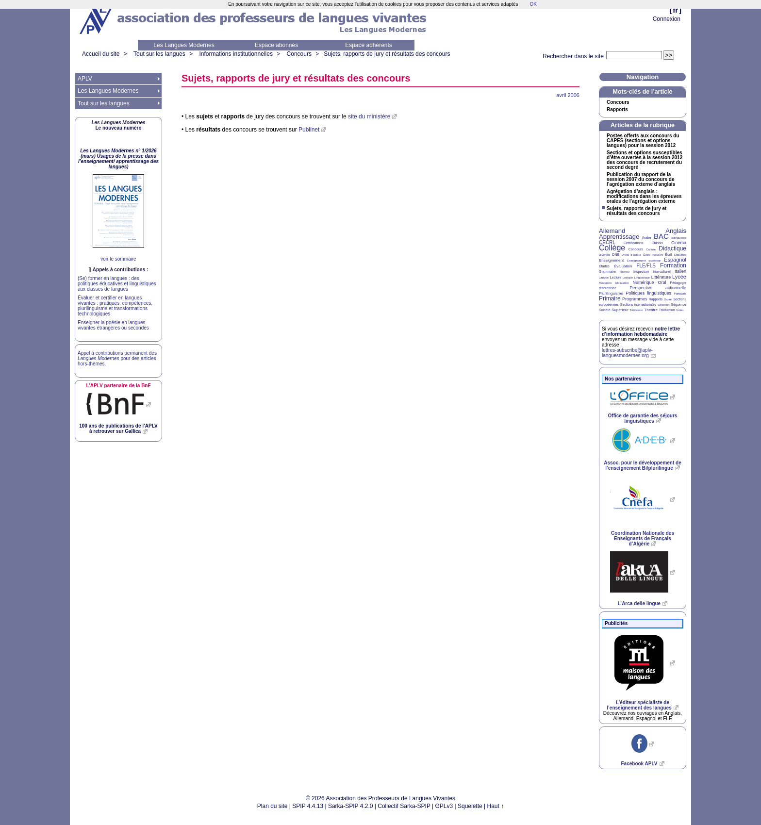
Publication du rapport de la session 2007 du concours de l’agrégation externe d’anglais (641, 179)
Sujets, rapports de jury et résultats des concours (387, 53)
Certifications (633, 243)
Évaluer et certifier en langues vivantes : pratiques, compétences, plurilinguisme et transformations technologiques (115, 305)
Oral (662, 282)
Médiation (605, 282)
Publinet (308, 129)
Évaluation (623, 266)
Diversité (604, 254)
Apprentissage (619, 236)
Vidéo (679, 310)
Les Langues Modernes (183, 45)
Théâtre (651, 310)
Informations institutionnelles (235, 53)
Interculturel (662, 271)
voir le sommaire (118, 259)
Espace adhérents (368, 45)
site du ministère (369, 116)
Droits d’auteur (631, 254)
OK (532, 4)
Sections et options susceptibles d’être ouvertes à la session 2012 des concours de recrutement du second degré (644, 160)
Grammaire (607, 271)
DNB (616, 254)
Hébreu (624, 271)
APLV (85, 78)
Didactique (672, 248)
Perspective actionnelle (657, 287)
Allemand (612, 230)
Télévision (636, 310)
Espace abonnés (276, 45)
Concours (299, 53)
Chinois (657, 243)
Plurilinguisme (611, 293)
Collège (612, 248)
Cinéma (678, 242)
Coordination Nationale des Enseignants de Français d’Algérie (642, 538)
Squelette (470, 806)
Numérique (643, 282)
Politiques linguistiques (648, 293)
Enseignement (611, 260)
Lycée (679, 277)
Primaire (610, 298)
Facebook (639, 763)
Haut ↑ (495, 806)
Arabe (646, 237)
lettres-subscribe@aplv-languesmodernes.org (627, 352)
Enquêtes (680, 254)
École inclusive (653, 254)
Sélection (664, 304)
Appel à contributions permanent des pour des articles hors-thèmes (117, 358)
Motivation (622, 282)
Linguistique (642, 277)
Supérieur (620, 310)
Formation (673, 265)
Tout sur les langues (159, 53)
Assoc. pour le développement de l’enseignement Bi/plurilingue (642, 465)
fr (675, 10)
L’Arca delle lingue (639, 603)
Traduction (667, 310)
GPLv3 (444, 806)
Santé (668, 299)
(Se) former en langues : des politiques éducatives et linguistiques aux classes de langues (117, 284)
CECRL (607, 242)
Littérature (661, 277)
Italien (680, 271)
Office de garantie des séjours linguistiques (643, 418)
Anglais (675, 230)
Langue (604, 277)
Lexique (628, 277)
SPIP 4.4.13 (307, 806)
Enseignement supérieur (644, 260)
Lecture (615, 277)
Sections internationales (638, 304)
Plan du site (272, 806)
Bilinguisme (678, 237)
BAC (661, 236)
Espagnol (675, 260)
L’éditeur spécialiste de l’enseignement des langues (639, 705)
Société (604, 310)
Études (604, 266)
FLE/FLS (645, 265)
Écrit (668, 254)
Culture (650, 249)
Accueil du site (100, 53)
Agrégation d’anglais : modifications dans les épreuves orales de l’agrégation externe (644, 196)
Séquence (678, 304)
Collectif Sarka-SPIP (404, 806)
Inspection (641, 271)
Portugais (680, 293)
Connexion (666, 19)
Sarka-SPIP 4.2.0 (350, 806)
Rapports (617, 109)
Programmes (634, 299)
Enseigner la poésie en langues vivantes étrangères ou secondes (113, 325)
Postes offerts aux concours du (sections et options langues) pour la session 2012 (643, 140)
